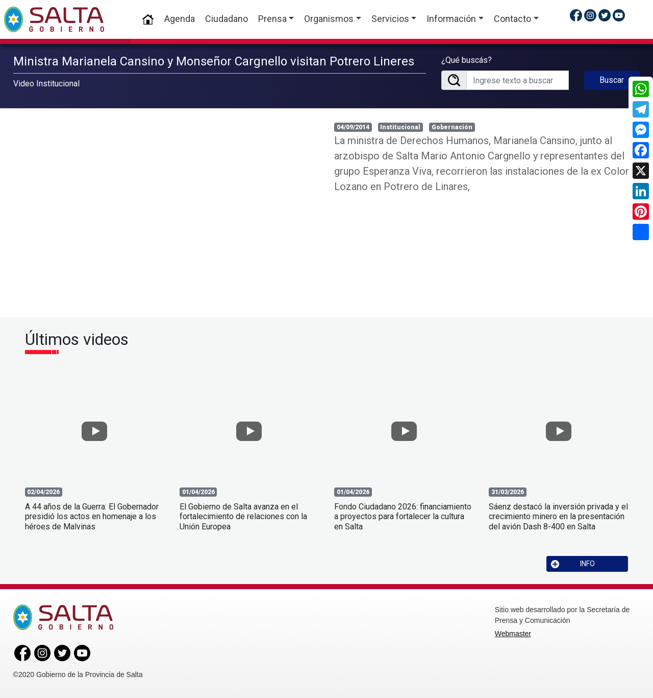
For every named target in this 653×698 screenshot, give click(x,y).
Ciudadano (226, 18)
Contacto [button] (512, 18)
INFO (573, 564)
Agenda (179, 18)
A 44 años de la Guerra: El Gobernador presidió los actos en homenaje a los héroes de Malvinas (92, 516)
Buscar (611, 80)
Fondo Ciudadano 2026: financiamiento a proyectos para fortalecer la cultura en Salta (402, 516)
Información (451, 18)
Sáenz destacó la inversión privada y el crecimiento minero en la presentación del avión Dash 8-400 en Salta (558, 516)
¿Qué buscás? (466, 60)
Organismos (329, 18)
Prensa (272, 18)
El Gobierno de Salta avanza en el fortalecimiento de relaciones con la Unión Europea (243, 516)
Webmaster (513, 634)
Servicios (390, 18)
